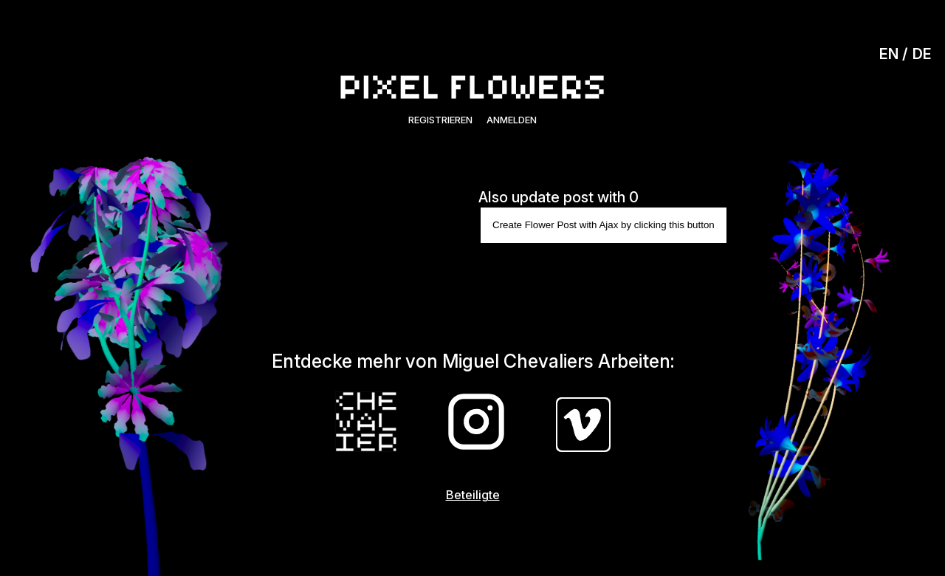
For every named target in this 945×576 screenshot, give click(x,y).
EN (888, 54)
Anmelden (512, 120)
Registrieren (440, 120)
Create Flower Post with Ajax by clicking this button (603, 224)
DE (922, 54)
